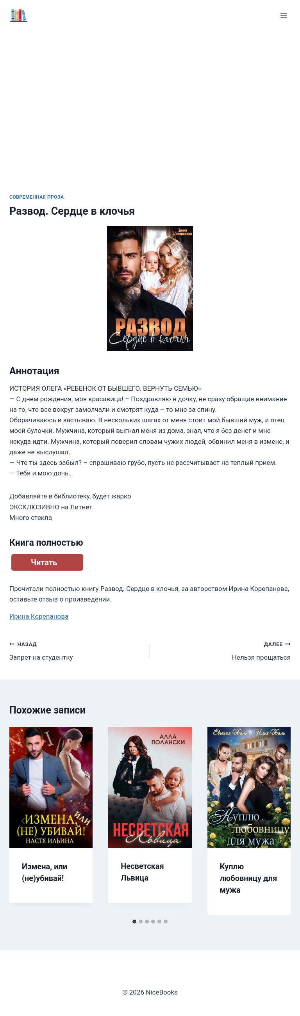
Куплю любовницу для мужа (248, 878)
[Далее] (277, 820)
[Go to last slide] (23, 820)
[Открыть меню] (283, 15)
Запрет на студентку (76, 650)
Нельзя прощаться (224, 650)
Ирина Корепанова (38, 616)
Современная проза (36, 197)
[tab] (134, 921)
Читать (44, 562)
